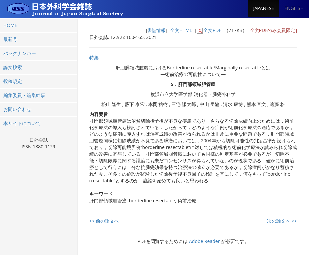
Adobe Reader (204, 241)
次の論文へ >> (282, 221)
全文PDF (212, 30)
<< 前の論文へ (104, 221)
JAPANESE (263, 8)
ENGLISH (294, 8)
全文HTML (181, 30)
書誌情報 (156, 30)
